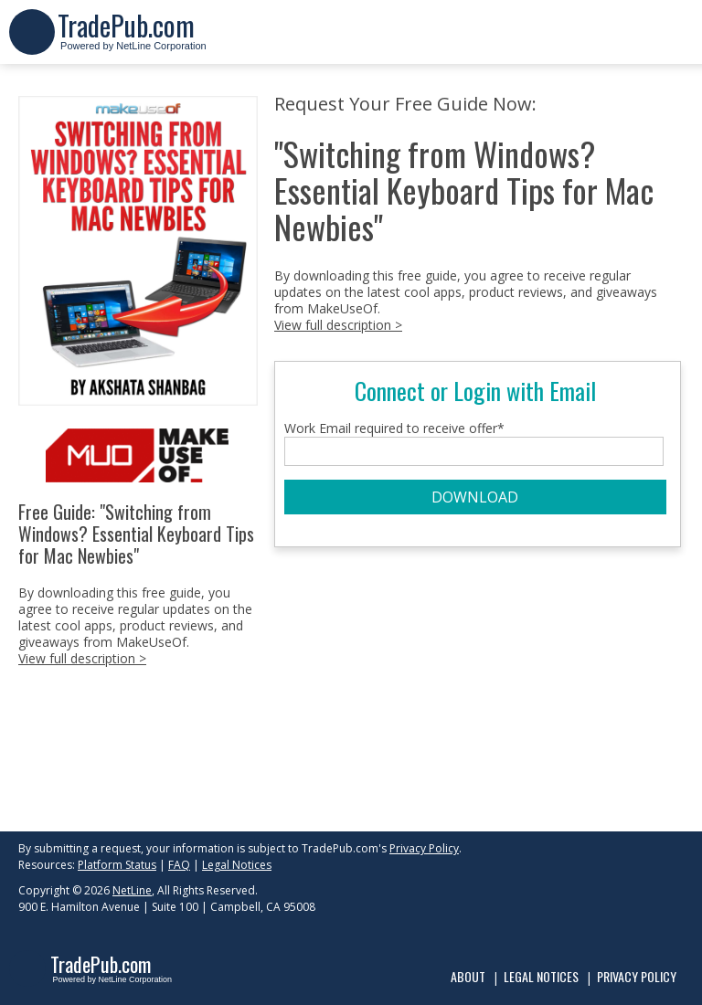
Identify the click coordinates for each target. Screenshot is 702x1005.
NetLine (132, 890)
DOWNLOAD (474, 497)
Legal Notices (236, 865)
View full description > (82, 658)
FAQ (179, 865)
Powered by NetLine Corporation (132, 39)
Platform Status (117, 865)
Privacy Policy (424, 848)
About (468, 976)
